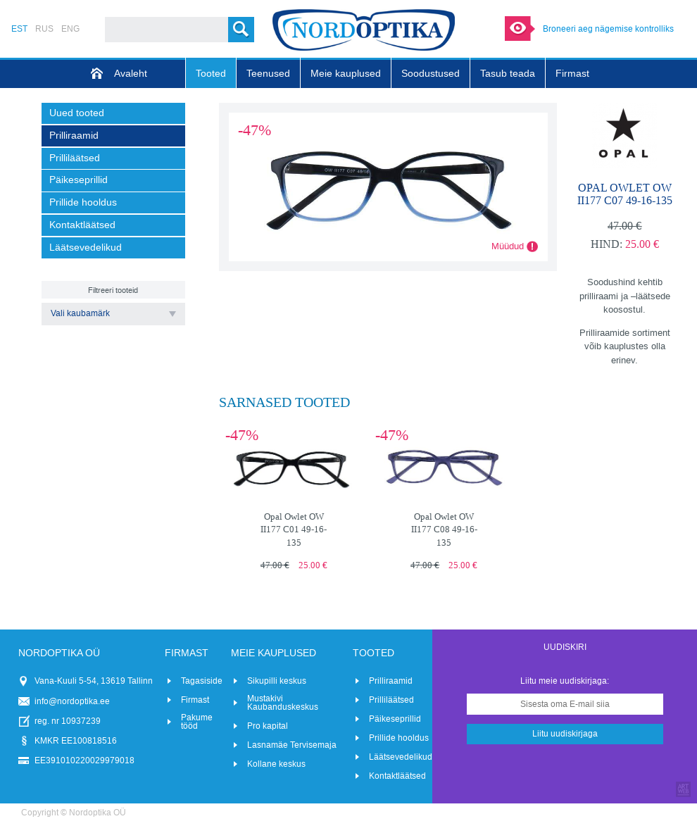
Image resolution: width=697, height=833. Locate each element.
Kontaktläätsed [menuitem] (82, 225)
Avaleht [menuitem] (130, 73)
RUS (44, 29)
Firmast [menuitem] (572, 73)
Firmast (195, 700)
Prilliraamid (391, 681)
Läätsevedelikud (400, 757)
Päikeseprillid (395, 719)
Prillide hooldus (399, 738)
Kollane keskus (276, 764)
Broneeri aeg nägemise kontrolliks (608, 29)
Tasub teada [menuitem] (507, 73)
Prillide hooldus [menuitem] (83, 202)
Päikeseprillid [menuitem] (78, 180)
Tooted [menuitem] (211, 73)
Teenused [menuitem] (268, 73)
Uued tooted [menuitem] (76, 113)
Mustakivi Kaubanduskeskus (282, 702)
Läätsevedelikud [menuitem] (85, 247)
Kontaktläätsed (397, 776)
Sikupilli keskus (276, 681)
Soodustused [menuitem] (430, 73)
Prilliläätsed (391, 700)
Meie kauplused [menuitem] (345, 73)
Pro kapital (267, 726)
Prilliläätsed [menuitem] (74, 158)
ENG (70, 29)
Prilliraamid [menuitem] (74, 135)
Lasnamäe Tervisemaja (292, 745)
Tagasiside (201, 681)
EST (19, 29)
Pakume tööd (197, 721)
